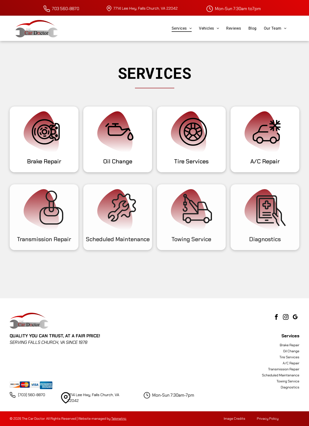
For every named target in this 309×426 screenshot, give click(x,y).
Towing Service (191, 239)
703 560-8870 (65, 9)
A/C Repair (265, 161)
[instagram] (285, 317)
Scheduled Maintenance (118, 239)
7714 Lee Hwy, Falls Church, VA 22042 (145, 8)
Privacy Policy (268, 418)
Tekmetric (118, 418)
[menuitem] (181, 28)
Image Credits (234, 418)
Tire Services (191, 161)
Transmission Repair (44, 239)
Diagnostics (265, 239)
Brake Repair (44, 161)
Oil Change (117, 161)
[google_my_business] (295, 317)
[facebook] (276, 317)
